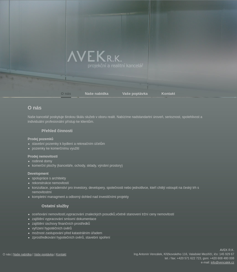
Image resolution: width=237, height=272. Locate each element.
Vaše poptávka (44, 254)
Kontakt (61, 254)
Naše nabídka (22, 254)
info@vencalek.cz (222, 262)
